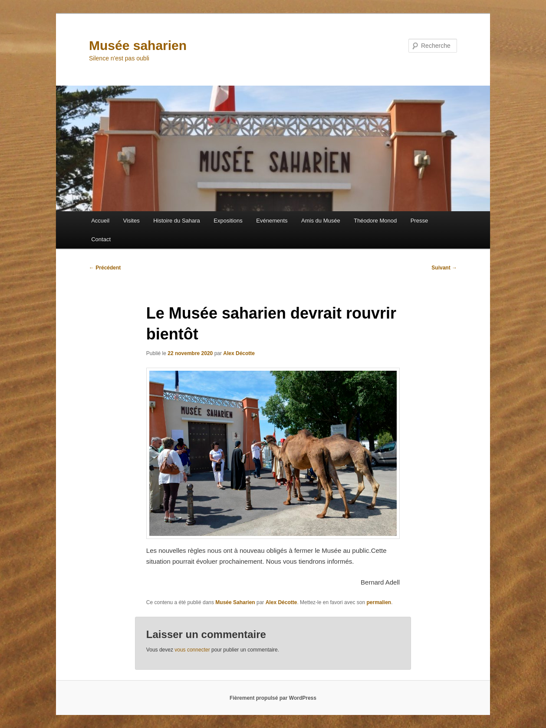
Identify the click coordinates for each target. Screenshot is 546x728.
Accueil (100, 220)
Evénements (271, 220)
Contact (101, 239)
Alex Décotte (239, 353)
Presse (419, 220)
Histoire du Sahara (176, 220)
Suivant (444, 268)
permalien (378, 602)
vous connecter (192, 650)
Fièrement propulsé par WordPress (273, 698)
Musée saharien (138, 45)
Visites (131, 220)
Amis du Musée (320, 220)
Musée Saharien (235, 602)
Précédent (105, 268)
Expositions (228, 220)
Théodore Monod (375, 220)
